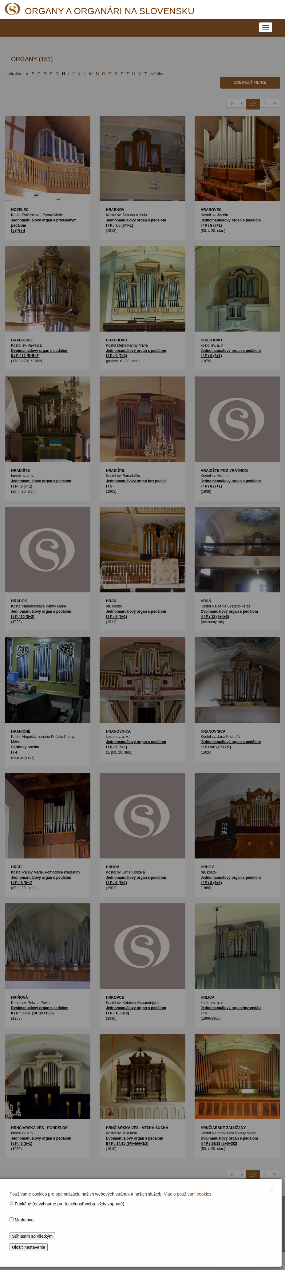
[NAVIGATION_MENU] (265, 27)
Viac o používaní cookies (188, 1194)
